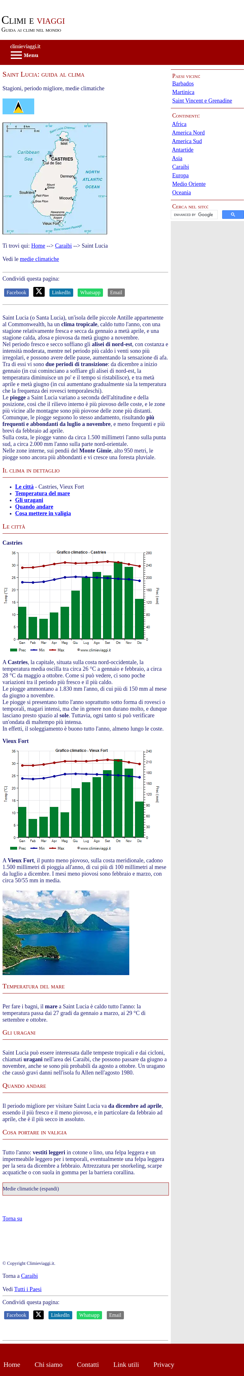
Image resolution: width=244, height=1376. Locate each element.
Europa (180, 175)
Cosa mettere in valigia (43, 513)
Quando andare (34, 507)
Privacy (163, 1364)
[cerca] (193, 215)
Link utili (126, 1364)
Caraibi (63, 246)
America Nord (188, 133)
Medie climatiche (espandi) (31, 1189)
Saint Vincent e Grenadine (202, 101)
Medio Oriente (188, 184)
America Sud (187, 141)
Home (38, 246)
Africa (179, 124)
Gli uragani (29, 500)
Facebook (16, 292)
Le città (24, 487)
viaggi (33, 20)
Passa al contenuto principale (33, 3)
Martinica (183, 92)
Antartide (182, 150)
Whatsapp (90, 292)
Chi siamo (48, 1364)
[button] (207, 214)
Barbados (183, 83)
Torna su (12, 1218)
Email (116, 292)
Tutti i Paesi (28, 1289)
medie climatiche (39, 259)
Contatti (88, 1364)
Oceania (181, 192)
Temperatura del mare (42, 493)
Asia (177, 158)
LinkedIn (61, 292)
